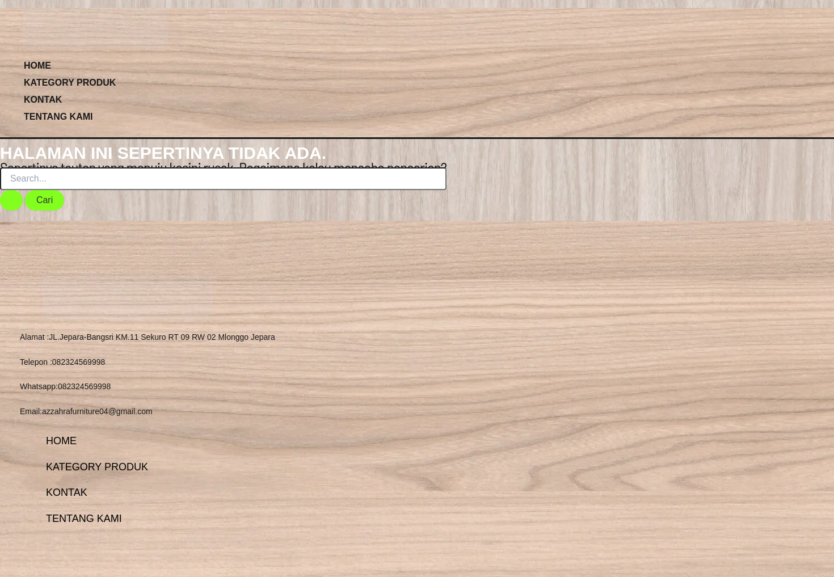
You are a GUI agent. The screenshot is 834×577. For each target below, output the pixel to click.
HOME (37, 65)
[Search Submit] (11, 200)
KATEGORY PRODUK (70, 82)
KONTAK (43, 99)
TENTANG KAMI (58, 116)
